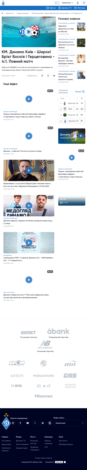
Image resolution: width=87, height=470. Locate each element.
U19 (46, 447)
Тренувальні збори (66, 23)
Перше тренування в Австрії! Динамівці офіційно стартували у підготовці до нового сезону (24, 115)
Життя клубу (9, 292)
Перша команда (23, 13)
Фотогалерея (22, 444)
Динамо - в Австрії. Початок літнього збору (22, 151)
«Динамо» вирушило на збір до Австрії (66, 29)
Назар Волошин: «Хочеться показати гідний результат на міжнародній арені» (66, 77)
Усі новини (6, 441)
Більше (80, 91)
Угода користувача (43, 458)
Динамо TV (10, 13)
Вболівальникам (66, 444)
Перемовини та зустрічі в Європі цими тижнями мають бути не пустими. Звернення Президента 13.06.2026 (27, 184)
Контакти (63, 441)
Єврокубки (6, 444)
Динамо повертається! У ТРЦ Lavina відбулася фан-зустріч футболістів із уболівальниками (26, 296)
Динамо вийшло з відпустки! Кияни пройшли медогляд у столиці (28, 222)
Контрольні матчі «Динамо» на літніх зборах (66, 45)
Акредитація (21, 448)
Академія (7, 255)
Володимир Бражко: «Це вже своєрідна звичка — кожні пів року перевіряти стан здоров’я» (66, 61)
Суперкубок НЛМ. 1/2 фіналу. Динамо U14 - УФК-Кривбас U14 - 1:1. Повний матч (28, 259)
